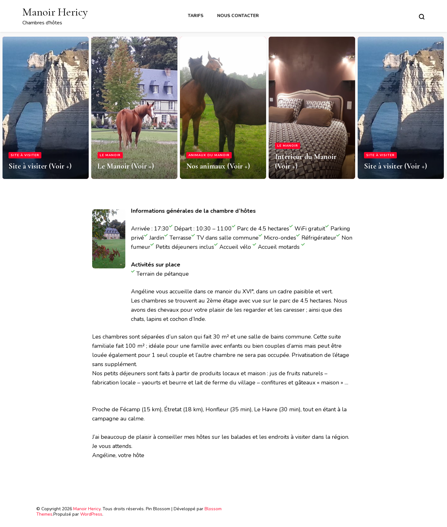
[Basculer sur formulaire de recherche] (422, 17)
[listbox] (223, 105)
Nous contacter (238, 16)
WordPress (91, 514)
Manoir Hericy (55, 12)
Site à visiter (25, 155)
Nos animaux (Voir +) (218, 166)
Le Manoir (110, 155)
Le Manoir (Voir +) (126, 166)
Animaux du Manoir (208, 155)
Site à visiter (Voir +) (40, 166)
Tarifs (195, 16)
